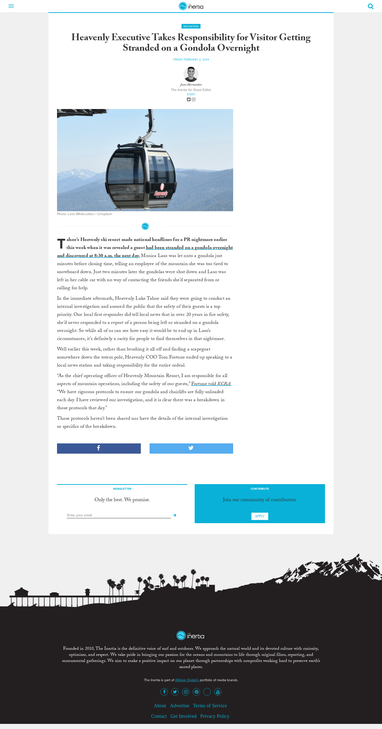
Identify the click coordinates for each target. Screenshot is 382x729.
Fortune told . (211, 384)
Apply (260, 516)
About (160, 705)
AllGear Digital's (187, 680)
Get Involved (184, 716)
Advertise (179, 705)
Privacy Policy (214, 716)
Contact (159, 716)
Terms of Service (210, 705)
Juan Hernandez (191, 85)
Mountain (191, 26)
